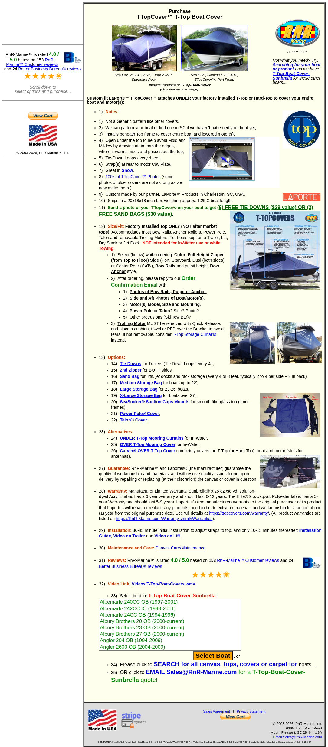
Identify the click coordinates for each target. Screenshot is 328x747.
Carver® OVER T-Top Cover (147, 450)
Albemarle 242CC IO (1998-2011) (170, 609)
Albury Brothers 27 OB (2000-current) (170, 634)
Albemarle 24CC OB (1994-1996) (170, 615)
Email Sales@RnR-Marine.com (297, 737)
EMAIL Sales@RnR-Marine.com (191, 672)
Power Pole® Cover (139, 413)
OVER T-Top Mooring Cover (147, 444)
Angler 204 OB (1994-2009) (170, 640)
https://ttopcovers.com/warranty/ (239, 513)
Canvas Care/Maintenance (180, 548)
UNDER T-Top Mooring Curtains (152, 438)
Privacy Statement (251, 711)
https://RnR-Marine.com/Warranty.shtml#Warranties (164, 518)
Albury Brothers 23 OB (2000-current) (170, 628)
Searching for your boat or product (296, 67)
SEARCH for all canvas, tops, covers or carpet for (226, 664)
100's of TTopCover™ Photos (132, 176)
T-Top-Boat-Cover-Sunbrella (291, 75)
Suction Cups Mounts (154, 401)
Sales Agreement (216, 711)
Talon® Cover (133, 420)
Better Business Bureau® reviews (130, 566)
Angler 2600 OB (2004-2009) (170, 647)
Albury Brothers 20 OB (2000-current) (170, 621)
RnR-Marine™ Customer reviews (248, 560)
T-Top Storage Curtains (194, 334)
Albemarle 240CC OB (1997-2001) (170, 602)
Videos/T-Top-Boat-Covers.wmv (163, 584)
